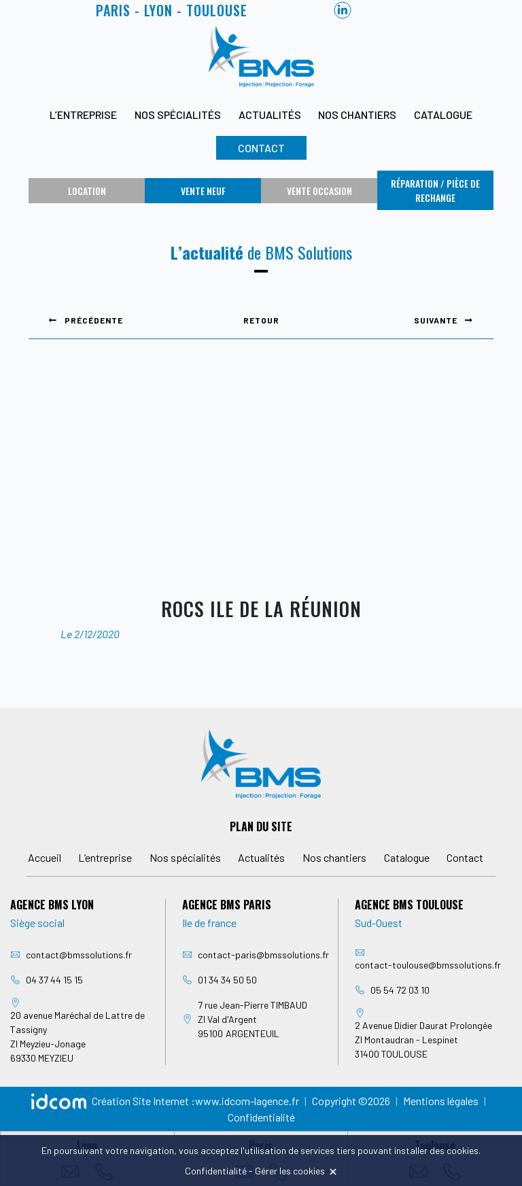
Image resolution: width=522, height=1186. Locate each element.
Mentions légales (440, 1100)
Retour (261, 320)
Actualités (270, 114)
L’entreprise (83, 114)
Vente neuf (203, 191)
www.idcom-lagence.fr (247, 1100)
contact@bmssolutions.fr (79, 954)
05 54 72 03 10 (400, 990)
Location (87, 191)
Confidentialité (261, 1117)
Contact (261, 147)
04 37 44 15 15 (54, 980)
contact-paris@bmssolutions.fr (263, 954)
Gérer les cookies (290, 1170)
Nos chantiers (357, 114)
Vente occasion (319, 191)
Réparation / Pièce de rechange (435, 190)
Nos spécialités (178, 114)
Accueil (44, 857)
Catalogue (443, 114)
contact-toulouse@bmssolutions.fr (428, 965)
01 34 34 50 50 (227, 980)
